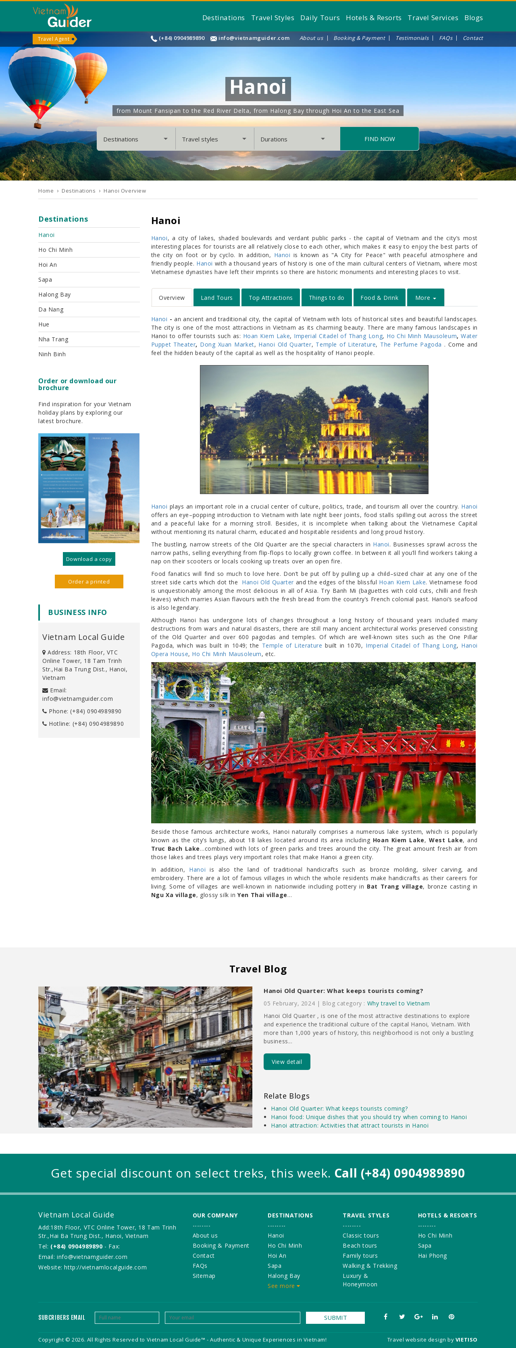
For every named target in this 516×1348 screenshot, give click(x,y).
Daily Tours (320, 17)
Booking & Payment (359, 38)
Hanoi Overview (125, 190)
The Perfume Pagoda (411, 344)
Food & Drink (379, 297)
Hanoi (46, 235)
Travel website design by (420, 1339)
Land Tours (217, 297)
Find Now (379, 139)
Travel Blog (258, 968)
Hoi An (47, 264)
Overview (172, 297)
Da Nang (50, 309)
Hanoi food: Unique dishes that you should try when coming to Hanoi (369, 1117)
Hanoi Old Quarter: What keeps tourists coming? (344, 991)
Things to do (327, 297)
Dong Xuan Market (227, 344)
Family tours (360, 1255)
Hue (44, 324)
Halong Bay (54, 294)
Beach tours (360, 1245)
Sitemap (204, 1275)
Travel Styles (273, 17)
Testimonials (412, 38)
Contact (473, 38)
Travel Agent (53, 38)
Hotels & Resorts (374, 17)
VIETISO (467, 1339)
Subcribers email (61, 1317)
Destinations (223, 17)
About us (311, 38)
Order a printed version (89, 583)
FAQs (445, 38)
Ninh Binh (52, 354)
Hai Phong (432, 1255)
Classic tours (361, 1235)
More (425, 297)
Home (46, 190)
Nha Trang (53, 339)
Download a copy (89, 559)
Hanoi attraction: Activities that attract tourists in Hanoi (350, 1125)
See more (284, 1286)
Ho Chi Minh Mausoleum (422, 336)
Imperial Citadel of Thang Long (338, 336)
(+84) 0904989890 (182, 38)
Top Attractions (271, 297)
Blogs (473, 17)
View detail (287, 1062)
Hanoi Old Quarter (284, 344)
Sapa (45, 279)
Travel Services (433, 17)
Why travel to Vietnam (398, 1003)
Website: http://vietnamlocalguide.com (92, 1267)
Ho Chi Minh (55, 249)
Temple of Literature (346, 344)
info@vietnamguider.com (253, 38)
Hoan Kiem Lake (266, 336)
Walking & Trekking (370, 1265)
